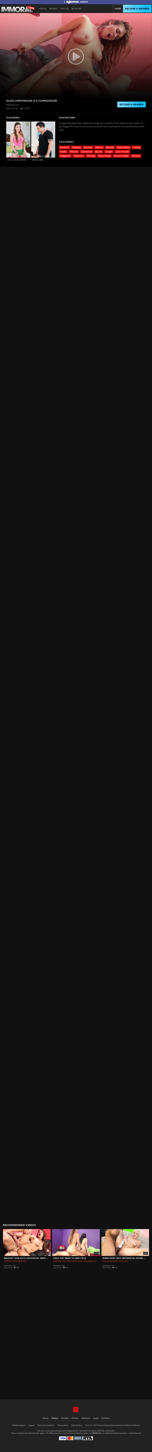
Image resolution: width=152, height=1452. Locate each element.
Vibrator (99, 147)
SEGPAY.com (96, 1433)
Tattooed (136, 156)
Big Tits (98, 151)
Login (118, 8)
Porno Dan (66, 1261)
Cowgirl (108, 151)
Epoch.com (23, 1433)
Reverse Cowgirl (121, 156)
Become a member (137, 8)
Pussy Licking (104, 156)
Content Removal (135, 1433)
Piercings (91, 156)
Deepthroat (86, 151)
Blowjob (110, 147)
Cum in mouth (122, 151)
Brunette (88, 147)
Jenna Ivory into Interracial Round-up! (124, 1258)
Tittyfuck (74, 151)
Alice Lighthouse (16, 160)
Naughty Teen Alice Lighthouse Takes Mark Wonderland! (36, 1258)
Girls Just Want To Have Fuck (69, 1258)
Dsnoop (105, 1261)
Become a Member (131, 104)
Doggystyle (65, 156)
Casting (136, 147)
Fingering (76, 147)
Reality (63, 151)
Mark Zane (38, 160)
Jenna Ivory (123, 1261)
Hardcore (64, 147)
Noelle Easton (77, 1261)
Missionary (79, 156)
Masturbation (123, 147)
